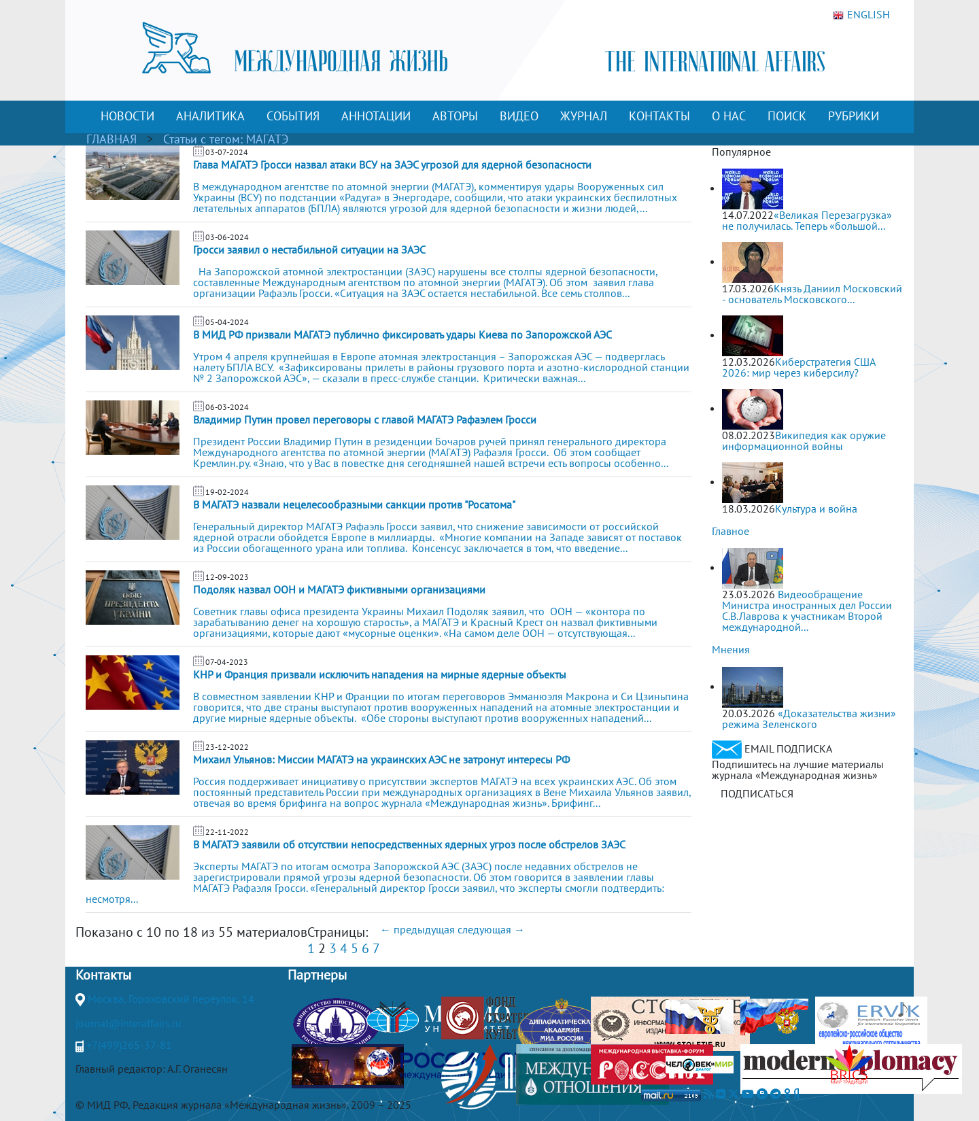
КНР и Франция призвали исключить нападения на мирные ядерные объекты (379, 674)
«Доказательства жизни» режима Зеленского (809, 718)
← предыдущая (417, 929)
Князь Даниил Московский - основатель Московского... (812, 293)
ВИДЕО (519, 116)
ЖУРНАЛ (583, 116)
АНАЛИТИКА (210, 116)
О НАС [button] (729, 116)
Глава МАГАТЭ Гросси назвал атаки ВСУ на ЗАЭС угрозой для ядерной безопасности (392, 164)
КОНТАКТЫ (659, 116)
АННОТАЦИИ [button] (376, 116)
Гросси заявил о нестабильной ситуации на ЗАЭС (309, 249)
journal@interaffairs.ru (128, 1023)
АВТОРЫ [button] (455, 116)
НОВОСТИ (127, 116)
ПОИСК (787, 116)
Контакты (103, 975)
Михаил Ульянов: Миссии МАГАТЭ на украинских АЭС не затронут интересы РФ (381, 759)
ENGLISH (861, 15)
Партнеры (317, 975)
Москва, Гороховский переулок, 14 (171, 998)
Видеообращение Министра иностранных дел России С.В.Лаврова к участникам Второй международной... (807, 610)
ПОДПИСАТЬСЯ (757, 793)
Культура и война (816, 508)
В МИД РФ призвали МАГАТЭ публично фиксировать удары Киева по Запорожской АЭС (402, 334)
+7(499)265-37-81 (129, 1045)
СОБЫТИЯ (293, 116)
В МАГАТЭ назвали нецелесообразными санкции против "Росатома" (354, 504)
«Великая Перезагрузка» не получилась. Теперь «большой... (807, 220)
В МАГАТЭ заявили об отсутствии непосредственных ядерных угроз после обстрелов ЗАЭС (409, 844)
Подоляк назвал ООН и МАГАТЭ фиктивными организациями (339, 589)
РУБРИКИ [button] (853, 116)
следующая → (491, 929)
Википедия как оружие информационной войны (804, 440)
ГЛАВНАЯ (111, 139)
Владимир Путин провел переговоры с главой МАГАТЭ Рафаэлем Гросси (364, 419)
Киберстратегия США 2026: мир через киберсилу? (798, 367)
